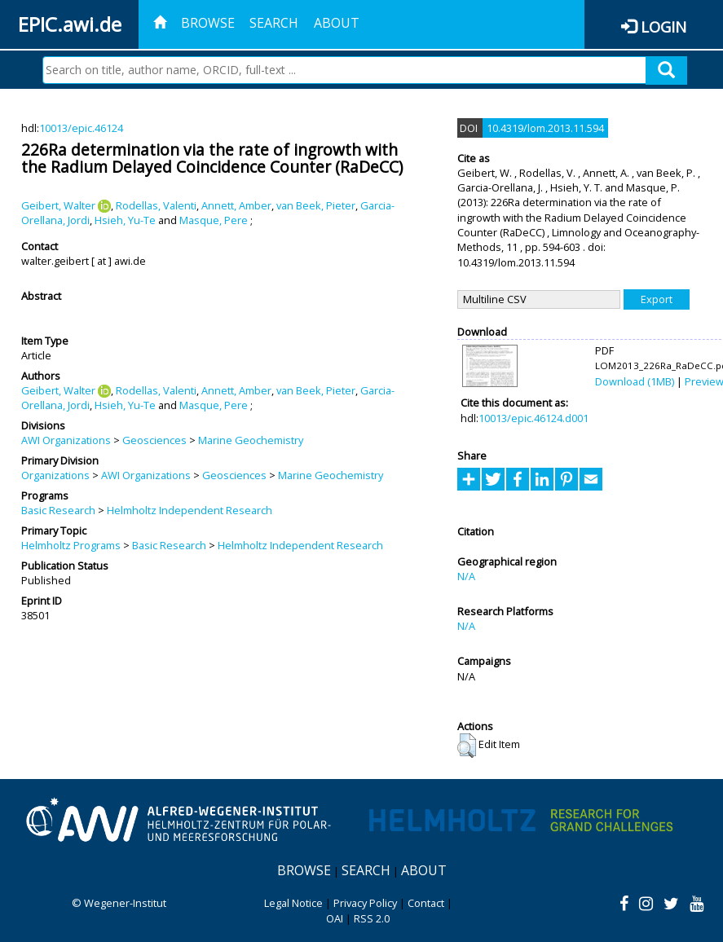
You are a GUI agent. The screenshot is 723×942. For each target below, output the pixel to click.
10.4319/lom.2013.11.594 (545, 128)
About (336, 23)
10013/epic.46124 (81, 128)
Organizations (55, 475)
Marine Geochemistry (250, 440)
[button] (466, 745)
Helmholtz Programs (71, 545)
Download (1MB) (634, 381)
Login (663, 26)
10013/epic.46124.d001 (533, 418)
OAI (334, 918)
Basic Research (58, 510)
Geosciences (154, 440)
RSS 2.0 (372, 918)
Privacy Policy (365, 903)
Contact (426, 903)
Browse (208, 23)
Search (273, 23)
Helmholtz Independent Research (189, 510)
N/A (466, 576)
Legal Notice (293, 903)
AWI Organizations (66, 440)
